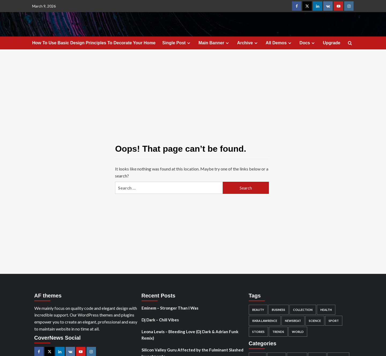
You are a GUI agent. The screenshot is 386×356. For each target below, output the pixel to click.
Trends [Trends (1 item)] (278, 331)
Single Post (177, 43)
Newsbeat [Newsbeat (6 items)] (293, 320)
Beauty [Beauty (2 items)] (258, 309)
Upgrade (331, 43)
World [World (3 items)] (298, 331)
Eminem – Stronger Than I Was (170, 308)
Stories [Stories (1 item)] (258, 331)
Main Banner (214, 43)
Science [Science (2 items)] (315, 320)
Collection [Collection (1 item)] (303, 309)
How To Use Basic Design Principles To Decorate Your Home (93, 43)
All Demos (279, 43)
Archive (248, 43)
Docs (307, 43)
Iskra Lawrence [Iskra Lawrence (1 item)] (264, 320)
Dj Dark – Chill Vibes (160, 319)
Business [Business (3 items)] (278, 309)
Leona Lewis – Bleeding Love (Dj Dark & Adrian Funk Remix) (190, 334)
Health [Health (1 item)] (326, 309)
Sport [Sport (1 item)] (334, 320)
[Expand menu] (188, 43)
